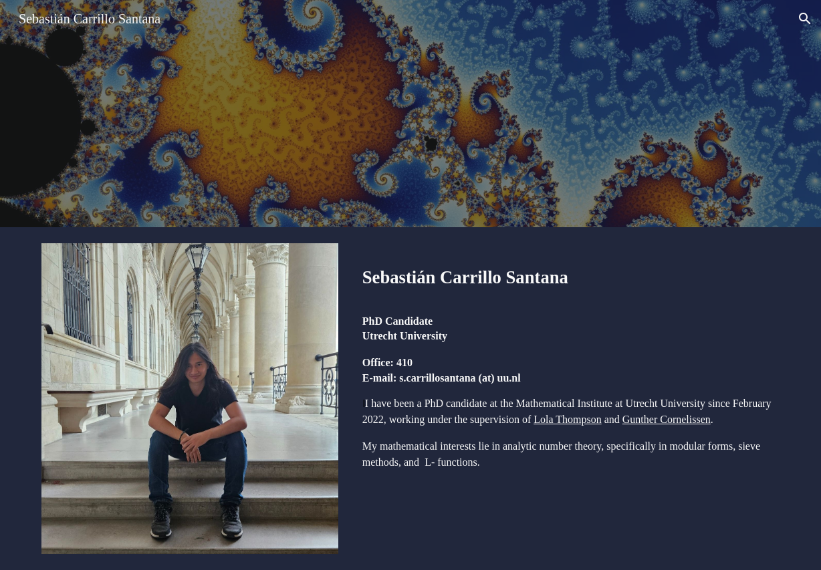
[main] (568, 273)
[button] (805, 19)
